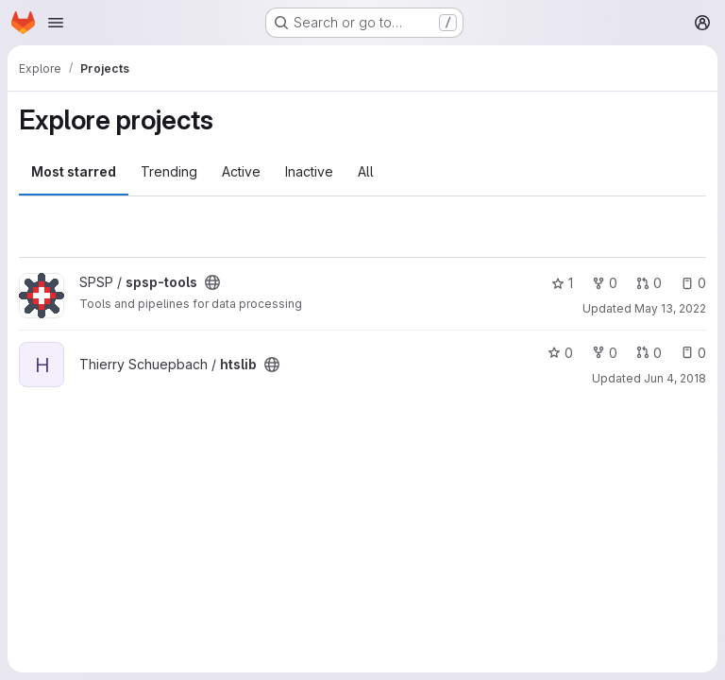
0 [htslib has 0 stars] (560, 353)
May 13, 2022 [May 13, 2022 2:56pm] (670, 308)
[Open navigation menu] (56, 23)
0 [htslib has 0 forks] (604, 353)
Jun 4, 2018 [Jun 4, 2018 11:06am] (675, 378)
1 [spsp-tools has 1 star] (562, 283)
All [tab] (366, 171)
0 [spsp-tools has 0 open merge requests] (649, 283)
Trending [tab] (169, 171)
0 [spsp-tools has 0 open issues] (693, 283)
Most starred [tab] (73, 171)
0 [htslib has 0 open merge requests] (649, 353)
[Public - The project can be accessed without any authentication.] (212, 282)
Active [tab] (241, 171)
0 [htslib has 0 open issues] (693, 353)
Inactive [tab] (309, 171)
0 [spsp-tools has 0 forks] (604, 283)
